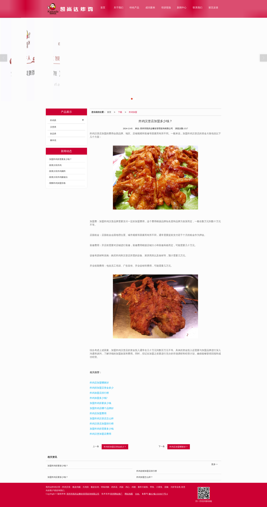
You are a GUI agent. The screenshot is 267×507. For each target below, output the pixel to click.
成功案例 (150, 7)
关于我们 (118, 7)
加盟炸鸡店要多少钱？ (58, 477)
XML (137, 494)
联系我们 (197, 7)
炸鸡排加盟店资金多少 (102, 388)
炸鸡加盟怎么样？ (144, 477)
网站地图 (129, 494)
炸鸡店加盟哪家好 (99, 382)
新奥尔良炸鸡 (55, 165)
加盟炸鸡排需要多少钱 (102, 428)
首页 (102, 7)
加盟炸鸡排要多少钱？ (58, 466)
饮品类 (53, 133)
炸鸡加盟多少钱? (98, 398)
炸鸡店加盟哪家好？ (178, 447)
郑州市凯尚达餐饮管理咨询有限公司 (83, 494)
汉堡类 (53, 127)
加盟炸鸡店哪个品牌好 (102, 408)
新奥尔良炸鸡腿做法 (58, 177)
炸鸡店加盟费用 (98, 413)
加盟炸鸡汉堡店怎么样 (102, 418)
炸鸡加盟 (133, 112)
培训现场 (166, 7)
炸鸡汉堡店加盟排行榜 (102, 423)
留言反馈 (213, 7)
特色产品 (134, 7)
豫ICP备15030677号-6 (158, 494)
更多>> (214, 464)
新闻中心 (181, 7)
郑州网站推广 (116, 494)
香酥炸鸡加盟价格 (57, 183)
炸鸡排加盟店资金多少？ (115, 447)
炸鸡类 (53, 120)
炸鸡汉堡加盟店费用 (100, 434)
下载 (120, 112)
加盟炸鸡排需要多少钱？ (60, 159)
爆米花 (53, 140)
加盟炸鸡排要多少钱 (100, 403)
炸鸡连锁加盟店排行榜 (146, 471)
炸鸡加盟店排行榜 (99, 393)
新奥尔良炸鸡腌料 (57, 171)
